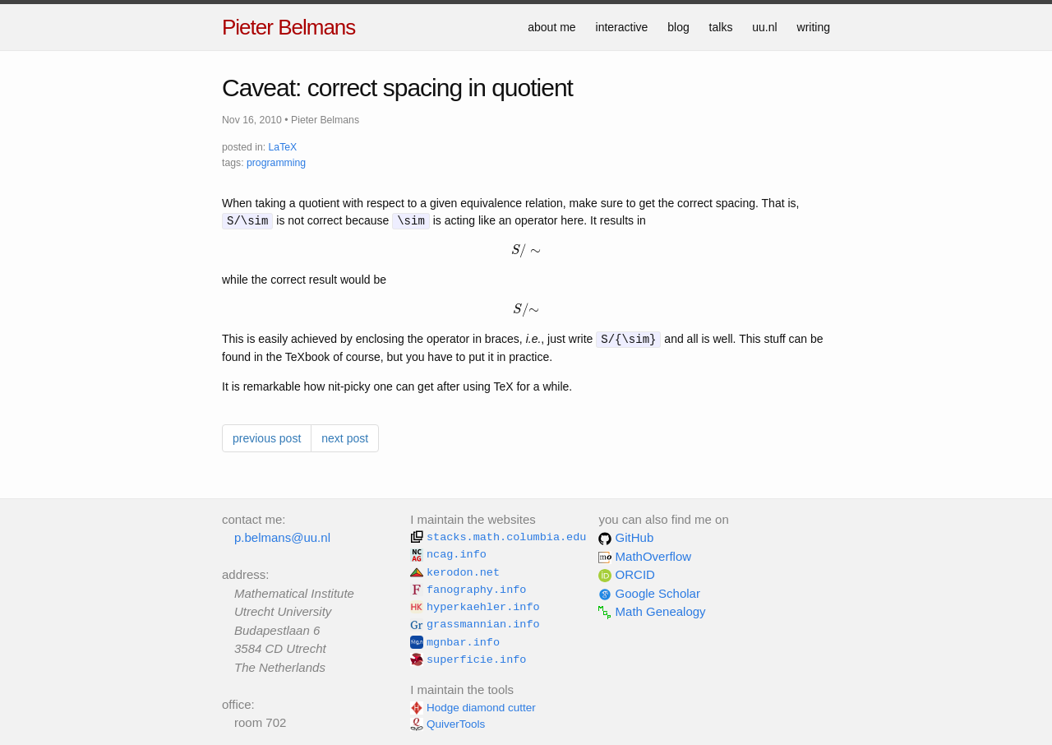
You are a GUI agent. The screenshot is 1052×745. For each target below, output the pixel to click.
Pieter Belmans (288, 27)
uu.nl (764, 27)
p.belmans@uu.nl (282, 537)
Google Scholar (649, 593)
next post (344, 438)
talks (721, 27)
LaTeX (283, 147)
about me (551, 27)
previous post (267, 438)
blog (678, 27)
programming (276, 163)
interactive (622, 27)
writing (813, 27)
